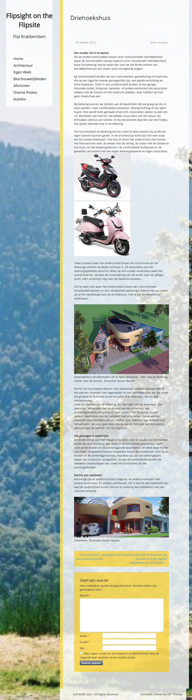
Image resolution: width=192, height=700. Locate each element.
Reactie (85, 595)
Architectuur (23, 65)
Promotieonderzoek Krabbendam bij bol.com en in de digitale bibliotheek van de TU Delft (144, 558)
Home (18, 58)
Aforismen (22, 85)
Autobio (20, 99)
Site (82, 648)
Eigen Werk (22, 72)
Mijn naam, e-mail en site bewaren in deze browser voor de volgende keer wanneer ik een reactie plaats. (119, 655)
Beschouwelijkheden (30, 79)
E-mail (85, 642)
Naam (84, 636)
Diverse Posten (25, 92)
